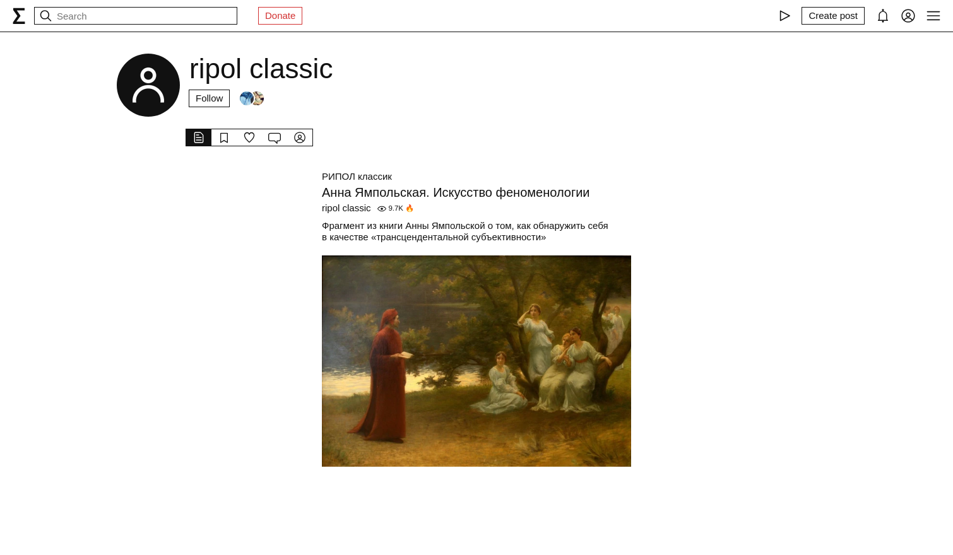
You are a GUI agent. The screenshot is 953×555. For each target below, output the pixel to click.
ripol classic (346, 207)
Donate (280, 15)
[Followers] (252, 98)
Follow (209, 98)
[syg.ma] (19, 16)
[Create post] (833, 16)
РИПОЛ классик (357, 176)
